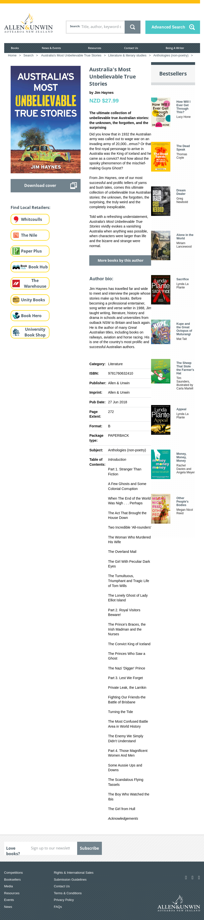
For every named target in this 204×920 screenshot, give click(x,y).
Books (15, 48)
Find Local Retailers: (30, 207)
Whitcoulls (31, 219)
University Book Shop (34, 332)
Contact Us (131, 48)
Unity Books (33, 300)
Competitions (13, 872)
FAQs (58, 907)
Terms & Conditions (68, 893)
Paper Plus (31, 251)
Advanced (168, 27)
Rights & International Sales (73, 872)
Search (74, 26)
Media (8, 886)
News (8, 907)
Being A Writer (175, 48)
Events (9, 900)
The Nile (29, 235)
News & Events (51, 48)
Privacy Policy (64, 900)
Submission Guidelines (70, 879)
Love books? (13, 850)
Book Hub (38, 267)
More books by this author (120, 260)
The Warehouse (35, 283)
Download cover (40, 185)
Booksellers (12, 879)
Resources (94, 48)
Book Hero (31, 315)
